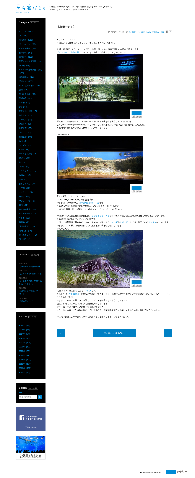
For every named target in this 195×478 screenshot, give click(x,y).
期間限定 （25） (26, 231)
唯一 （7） (23, 162)
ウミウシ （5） (25, 132)
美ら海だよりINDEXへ (114, 333)
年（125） (25, 355)
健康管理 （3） (25, 124)
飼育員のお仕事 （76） (29, 111)
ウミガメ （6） (25, 145)
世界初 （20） (25, 102)
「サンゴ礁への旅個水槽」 (69, 52)
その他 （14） (25, 65)
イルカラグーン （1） (28, 171)
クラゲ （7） (24, 107)
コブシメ (87, 290)
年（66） (25, 330)
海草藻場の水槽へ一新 (89, 203)
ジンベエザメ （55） (28, 44)
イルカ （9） (24, 149)
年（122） (25, 368)
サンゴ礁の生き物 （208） (30, 85)
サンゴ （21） (25, 218)
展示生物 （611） (26, 40)
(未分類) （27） (25, 239)
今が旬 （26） (25, 188)
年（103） (25, 347)
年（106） (25, 343)
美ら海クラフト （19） (29, 235)
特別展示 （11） (26, 137)
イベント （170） (26, 31)
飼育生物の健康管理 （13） (30, 61)
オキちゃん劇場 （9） (28, 154)
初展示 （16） (25, 158)
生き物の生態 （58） (28, 209)
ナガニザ (124, 222)
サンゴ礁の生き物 (144, 32)
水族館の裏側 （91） (28, 48)
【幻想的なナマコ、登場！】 (28, 291)
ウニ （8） (23, 35)
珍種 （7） (23, 179)
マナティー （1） (26, 192)
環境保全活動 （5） (27, 226)
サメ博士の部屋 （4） (28, 213)
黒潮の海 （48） (26, 98)
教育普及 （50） (26, 115)
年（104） (25, 364)
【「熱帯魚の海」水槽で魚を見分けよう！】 (30, 281)
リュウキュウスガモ (100, 216)
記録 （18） (24, 90)
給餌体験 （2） (25, 175)
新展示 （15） (25, 196)
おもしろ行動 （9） (27, 184)
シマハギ (114, 222)
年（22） (25, 325)
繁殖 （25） (24, 205)
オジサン (152, 222)
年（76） (25, 338)
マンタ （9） (24, 167)
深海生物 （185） (26, 81)
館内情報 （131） (26, 57)
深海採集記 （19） (27, 77)
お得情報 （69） (26, 53)
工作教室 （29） (26, 120)
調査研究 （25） (26, 128)
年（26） (25, 372)
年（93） (25, 351)
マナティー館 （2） (27, 201)
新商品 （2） (24, 222)
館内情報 (132, 32)
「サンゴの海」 (74, 294)
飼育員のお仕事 (158, 32)
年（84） (25, 334)
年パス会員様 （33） (28, 94)
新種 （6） (23, 141)
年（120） (25, 360)
